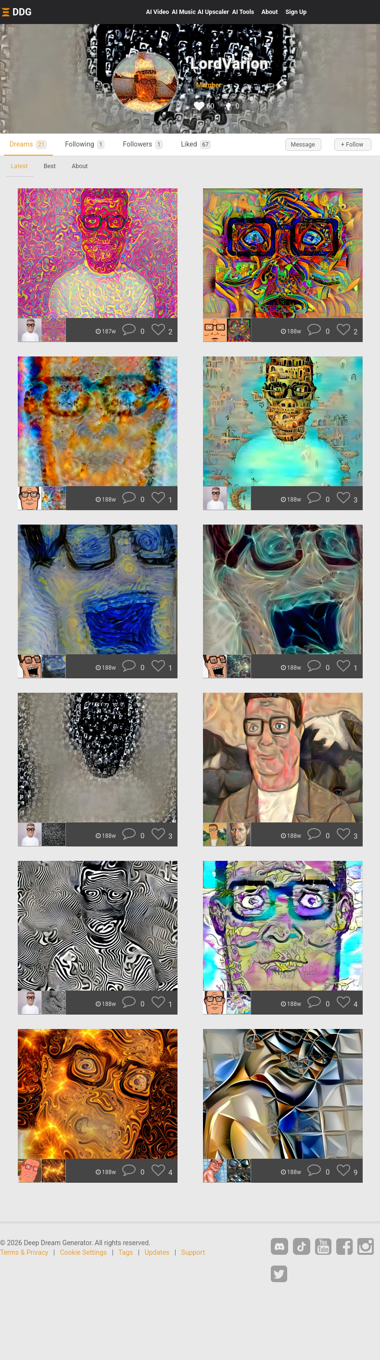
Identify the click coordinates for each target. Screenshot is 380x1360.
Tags (125, 1252)
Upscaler (213, 11)
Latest (20, 166)
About (269, 11)
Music (184, 11)
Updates (157, 1252)
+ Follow (351, 144)
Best (52, 166)
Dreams (30, 144)
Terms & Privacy (24, 1252)
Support (193, 1252)
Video (157, 11)
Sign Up (295, 11)
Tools (243, 11)
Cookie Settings (83, 1252)
